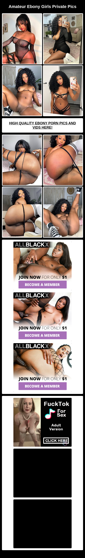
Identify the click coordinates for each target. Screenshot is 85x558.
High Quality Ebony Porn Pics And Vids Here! (42, 125)
